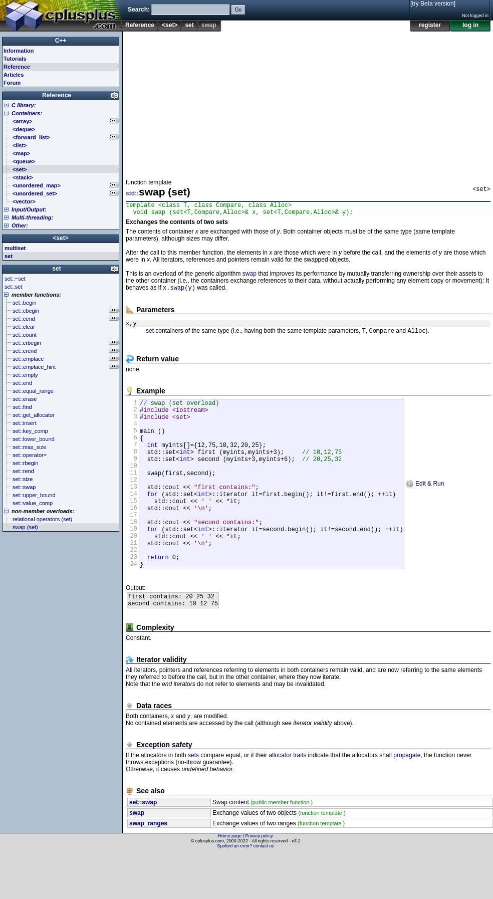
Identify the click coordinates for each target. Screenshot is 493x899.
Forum (12, 83)
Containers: (27, 113)
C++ (61, 40)
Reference (139, 25)
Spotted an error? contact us (245, 891)
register (430, 25)
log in (470, 25)
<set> (169, 25)
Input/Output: (29, 209)
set (189, 25)
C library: (24, 105)
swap (249, 276)
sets (193, 800)
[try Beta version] (432, 3)
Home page (230, 881)
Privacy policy (259, 881)
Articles (14, 75)
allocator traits (288, 800)
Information (19, 51)
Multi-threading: (32, 217)
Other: (20, 225)
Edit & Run (425, 508)
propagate (406, 800)
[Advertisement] (303, 102)
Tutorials (15, 59)
